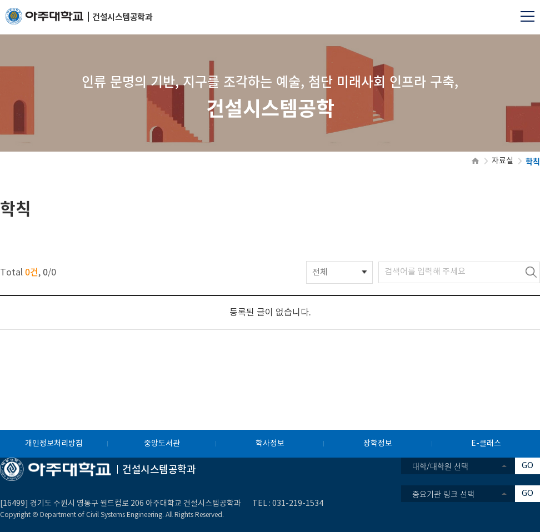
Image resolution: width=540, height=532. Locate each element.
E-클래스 (486, 443)
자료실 (502, 161)
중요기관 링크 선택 (443, 493)
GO (527, 465)
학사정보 (270, 443)
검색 (531, 272)
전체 (320, 272)
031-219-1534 (297, 503)
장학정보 (377, 443)
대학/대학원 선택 (440, 465)
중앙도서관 (162, 443)
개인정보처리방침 (54, 443)
